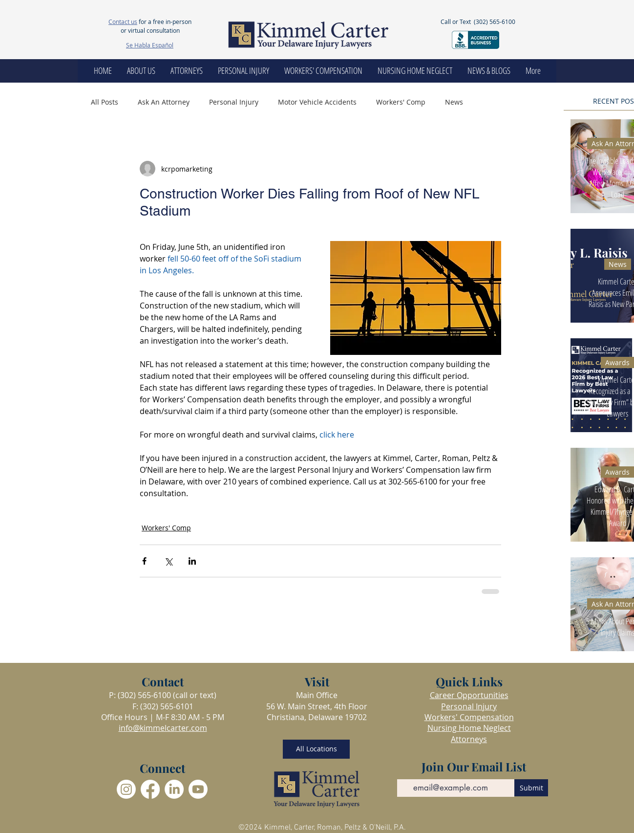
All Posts (104, 102)
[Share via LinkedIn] (192, 561)
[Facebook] (150, 789)
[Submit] (531, 787)
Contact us (122, 21)
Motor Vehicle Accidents (317, 102)
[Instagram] (126, 789)
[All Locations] (316, 749)
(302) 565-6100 (494, 21)
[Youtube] (198, 789)
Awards (617, 362)
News (454, 102)
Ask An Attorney (164, 102)
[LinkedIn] (174, 789)
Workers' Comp (400, 102)
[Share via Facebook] (144, 561)
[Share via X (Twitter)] (168, 561)
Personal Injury (233, 102)
